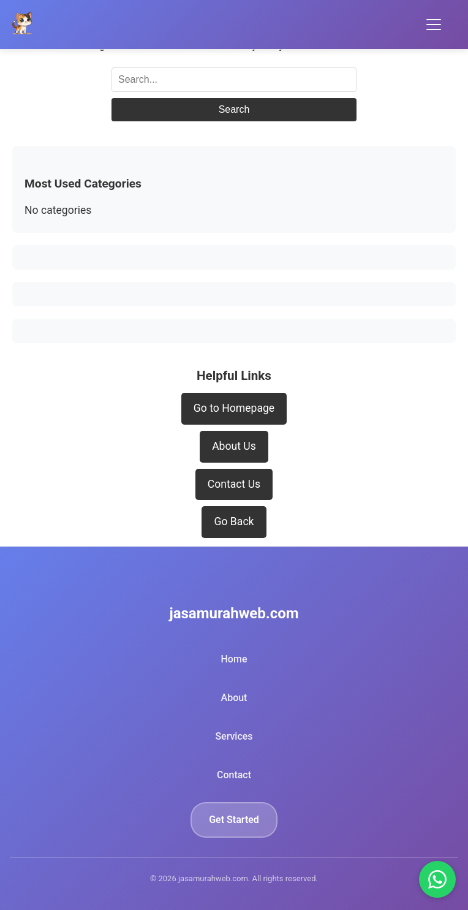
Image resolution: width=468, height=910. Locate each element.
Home (234, 659)
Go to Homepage (234, 408)
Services (233, 736)
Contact (234, 775)
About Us (234, 446)
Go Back (234, 521)
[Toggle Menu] (433, 24)
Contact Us (234, 484)
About (234, 697)
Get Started (234, 819)
